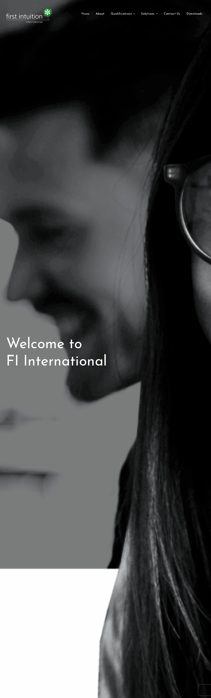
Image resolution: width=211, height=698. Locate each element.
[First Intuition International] (29, 15)
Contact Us (172, 13)
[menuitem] (85, 14)
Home (85, 13)
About (100, 13)
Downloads (195, 13)
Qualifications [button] (123, 13)
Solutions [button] (149, 13)
